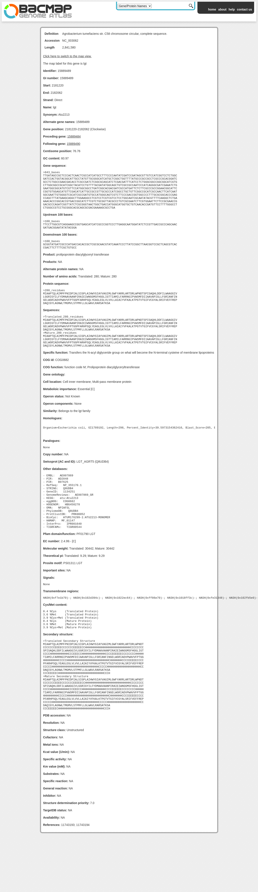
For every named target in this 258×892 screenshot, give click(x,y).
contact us (244, 9)
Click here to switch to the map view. (67, 56)
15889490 (73, 143)
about (222, 9)
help (232, 9)
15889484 (74, 136)
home (212, 9)
